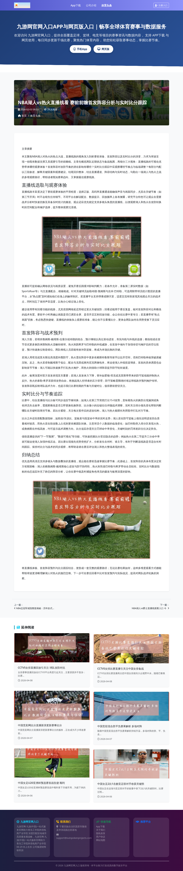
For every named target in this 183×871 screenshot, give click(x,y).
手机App (80, 49)
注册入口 (161, 5)
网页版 (103, 49)
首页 (22, 115)
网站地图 (100, 840)
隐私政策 (100, 833)
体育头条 (106, 5)
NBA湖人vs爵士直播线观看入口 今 (150, 608)
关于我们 (100, 829)
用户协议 (100, 836)
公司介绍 (91, 5)
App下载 (76, 5)
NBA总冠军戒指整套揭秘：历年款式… (34, 608)
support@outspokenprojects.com (74, 837)
